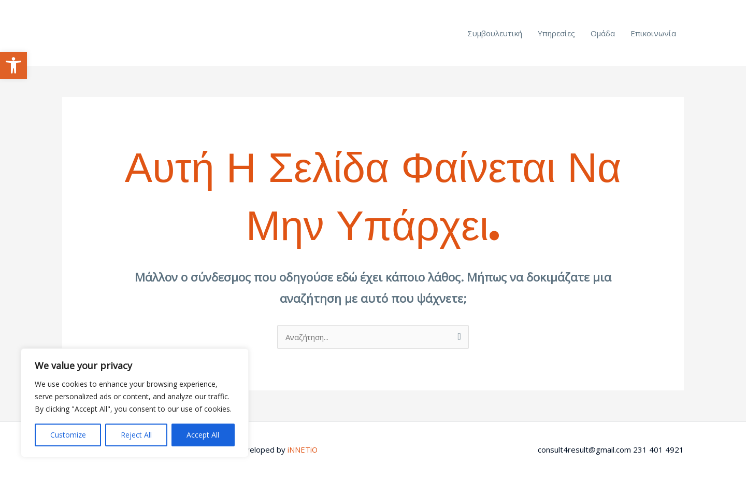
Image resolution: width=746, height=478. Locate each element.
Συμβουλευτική (494, 33)
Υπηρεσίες (556, 33)
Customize (68, 435)
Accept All (203, 435)
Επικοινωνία (653, 33)
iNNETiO (303, 449)
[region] (135, 402)
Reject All (136, 435)
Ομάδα (603, 33)
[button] (13, 65)
